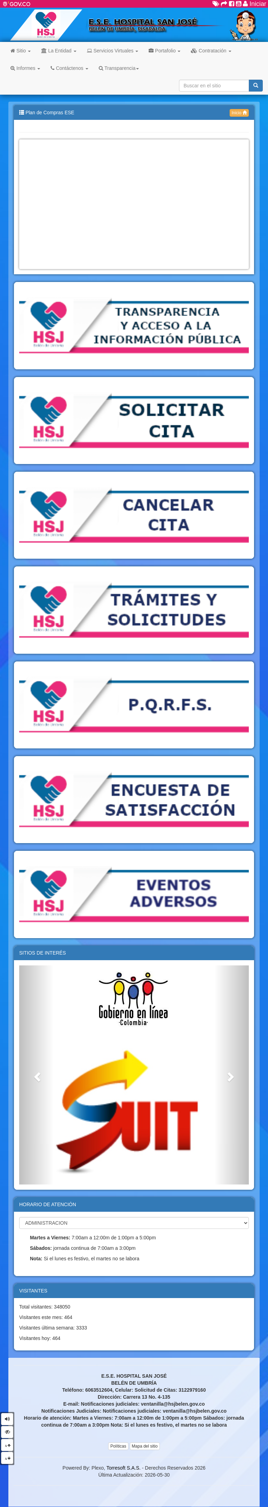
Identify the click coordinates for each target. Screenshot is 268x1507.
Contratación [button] (211, 50)
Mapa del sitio (145, 1446)
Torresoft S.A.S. (123, 1468)
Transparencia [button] (119, 68)
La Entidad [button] (58, 50)
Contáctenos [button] (69, 68)
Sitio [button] (20, 50)
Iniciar (254, 3)
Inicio (239, 112)
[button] (36, 1074)
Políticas (118, 1446)
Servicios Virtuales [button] (113, 50)
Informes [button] (25, 68)
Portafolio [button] (164, 50)
